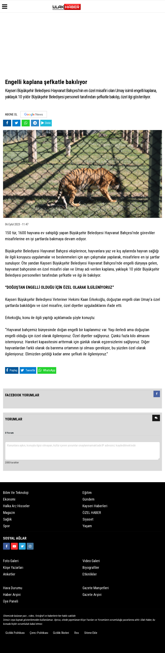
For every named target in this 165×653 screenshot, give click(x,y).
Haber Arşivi (12, 594)
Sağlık (7, 519)
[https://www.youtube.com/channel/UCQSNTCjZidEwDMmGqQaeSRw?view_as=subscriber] (14, 546)
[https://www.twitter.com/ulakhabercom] (22, 546)
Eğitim (87, 492)
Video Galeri (91, 561)
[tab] (156, 394)
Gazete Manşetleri (95, 588)
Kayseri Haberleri (94, 506)
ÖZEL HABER (91, 512)
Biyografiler (90, 567)
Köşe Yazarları (13, 567)
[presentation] (156, 394)
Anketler (9, 574)
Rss (76, 633)
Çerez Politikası (39, 633)
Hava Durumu (12, 588)
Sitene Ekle (90, 633)
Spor (6, 526)
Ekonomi (9, 499)
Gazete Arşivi (92, 594)
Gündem (88, 499)
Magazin (9, 512)
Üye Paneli (10, 601)
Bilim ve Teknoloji (16, 492)
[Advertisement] (82, 45)
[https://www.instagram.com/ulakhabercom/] (30, 546)
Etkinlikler (89, 574)
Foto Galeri (11, 561)
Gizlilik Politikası (15, 633)
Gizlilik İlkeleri (61, 633)
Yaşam (87, 526)
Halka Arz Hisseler (16, 506)
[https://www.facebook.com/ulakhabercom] (6, 546)
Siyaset (87, 519)
